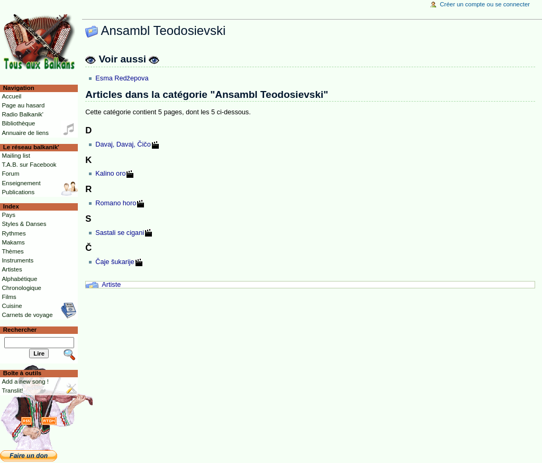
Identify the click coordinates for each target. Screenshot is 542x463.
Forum (10, 173)
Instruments (17, 260)
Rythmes (13, 233)
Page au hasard (23, 105)
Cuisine (12, 306)
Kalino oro (110, 173)
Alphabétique (19, 279)
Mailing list (16, 155)
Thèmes (12, 251)
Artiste (111, 284)
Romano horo (115, 203)
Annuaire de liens (25, 133)
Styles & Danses (24, 224)
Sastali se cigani (119, 233)
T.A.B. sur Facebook (29, 164)
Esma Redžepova (121, 78)
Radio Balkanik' (22, 114)
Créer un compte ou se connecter (485, 4)
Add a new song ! (25, 381)
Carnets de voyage (27, 315)
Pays (8, 215)
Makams (13, 242)
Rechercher (20, 329)
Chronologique (21, 288)
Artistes (12, 269)
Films (9, 297)
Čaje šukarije (114, 262)
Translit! (12, 390)
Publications (18, 192)
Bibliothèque (18, 123)
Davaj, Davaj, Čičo (122, 144)
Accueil (11, 96)
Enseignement (21, 183)
